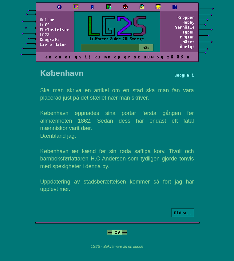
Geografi (49, 39)
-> (124, 232)
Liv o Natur (53, 44)
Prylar (187, 36)
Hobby (188, 22)
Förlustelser (54, 29)
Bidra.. (182, 212)
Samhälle (185, 27)
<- (109, 232)
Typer (188, 32)
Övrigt (187, 46)
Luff (45, 24)
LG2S (45, 34)
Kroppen (186, 17)
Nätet (188, 41)
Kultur (47, 19)
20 (117, 232)
